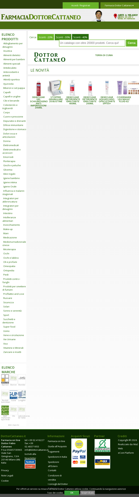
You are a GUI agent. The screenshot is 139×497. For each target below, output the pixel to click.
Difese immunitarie (13, 125)
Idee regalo (9, 173)
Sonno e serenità (12, 310)
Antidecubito (9, 67)
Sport (6, 315)
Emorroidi (8, 157)
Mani (6, 233)
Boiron (13, 385)
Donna (6, 141)
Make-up (8, 229)
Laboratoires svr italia (24, 417)
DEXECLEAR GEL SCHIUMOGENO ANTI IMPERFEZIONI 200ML (39, 102)
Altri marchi (13, 425)
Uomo (6, 331)
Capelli (7, 92)
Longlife (22, 400)
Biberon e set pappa (14, 88)
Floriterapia (9, 161)
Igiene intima (10, 182)
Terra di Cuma (104, 55)
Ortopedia (8, 270)
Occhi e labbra (11, 257)
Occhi (6, 253)
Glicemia (7, 169)
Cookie (5, 480)
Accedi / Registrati (80, 5)
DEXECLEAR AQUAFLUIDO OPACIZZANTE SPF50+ (107, 100)
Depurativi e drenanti (14, 120)
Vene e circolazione (13, 335)
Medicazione (10, 237)
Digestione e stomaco (14, 129)
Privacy (5, 470)
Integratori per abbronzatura (10, 200)
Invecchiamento (11, 224)
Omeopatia (9, 266)
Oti (13, 416)
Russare (7, 298)
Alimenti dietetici (11, 55)
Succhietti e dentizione (8, 321)
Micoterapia (9, 249)
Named (5, 385)
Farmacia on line (56, 441)
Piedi (6, 274)
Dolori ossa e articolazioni (9, 135)
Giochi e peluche (12, 165)
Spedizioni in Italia (57, 456)
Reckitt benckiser (5, 401)
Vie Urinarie (9, 339)
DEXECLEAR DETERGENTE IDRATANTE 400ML (72, 100)
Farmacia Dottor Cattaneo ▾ (119, 5)
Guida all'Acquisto (57, 446)
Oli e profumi (10, 262)
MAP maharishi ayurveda (5, 418)
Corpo (6, 112)
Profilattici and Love (13, 293)
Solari (6, 306)
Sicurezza (8, 302)
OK (71, 492)
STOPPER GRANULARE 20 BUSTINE (56, 99)
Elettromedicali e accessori (11, 151)
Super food (9, 326)
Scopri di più (87, 492)
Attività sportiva (11, 79)
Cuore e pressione (13, 116)
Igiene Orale (9, 186)
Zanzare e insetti (12, 352)
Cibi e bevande (11, 100)
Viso (5, 343)
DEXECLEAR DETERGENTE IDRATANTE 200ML (89, 100)
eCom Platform (126, 452)
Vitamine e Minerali (13, 347)
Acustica (7, 50)
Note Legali (7, 475)
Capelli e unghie (11, 96)
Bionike (21, 385)
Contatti (52, 470)
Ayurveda (8, 83)
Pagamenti (53, 451)
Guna (13, 400)
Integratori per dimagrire (10, 207)
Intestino (7, 213)
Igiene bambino (11, 178)
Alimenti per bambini (14, 59)
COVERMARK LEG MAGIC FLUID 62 (124, 99)
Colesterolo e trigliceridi (10, 106)
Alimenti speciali (11, 63)
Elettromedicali (11, 145)
